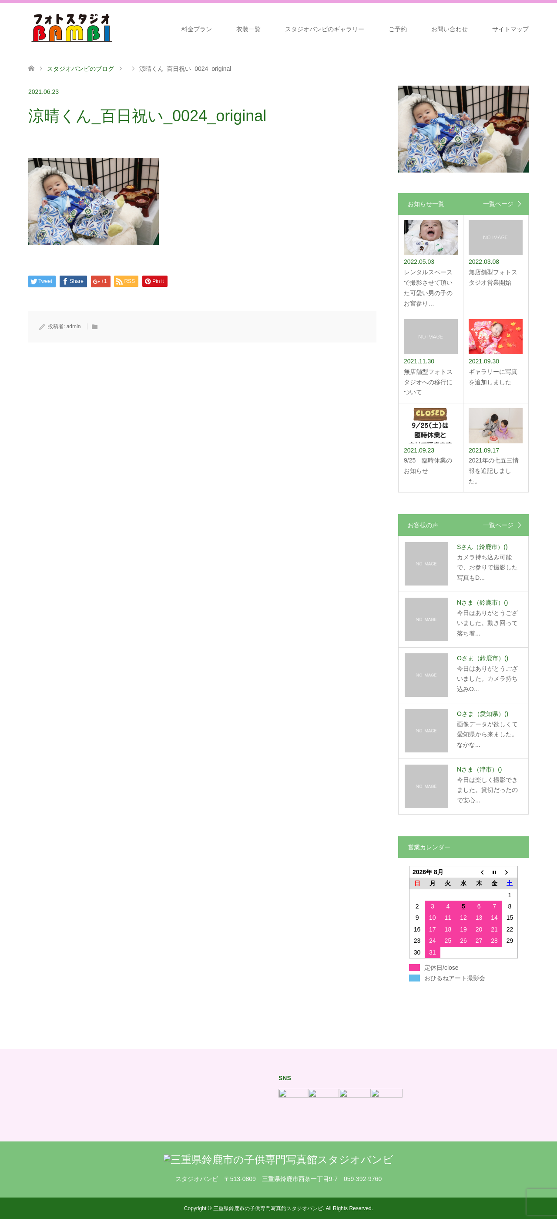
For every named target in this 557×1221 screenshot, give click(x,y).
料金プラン (196, 29)
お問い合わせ (449, 29)
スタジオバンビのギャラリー (324, 29)
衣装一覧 (248, 29)
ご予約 (398, 29)
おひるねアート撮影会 (454, 978)
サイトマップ (510, 29)
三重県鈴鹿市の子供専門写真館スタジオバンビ (268, 1208)
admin (74, 326)
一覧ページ (498, 204)
